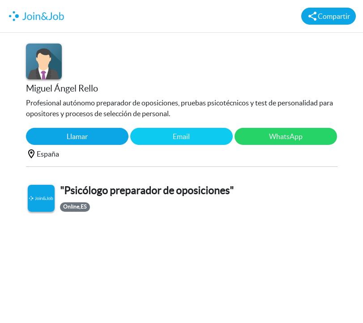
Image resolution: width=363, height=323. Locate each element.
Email (181, 136)
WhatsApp (286, 136)
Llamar (77, 136)
